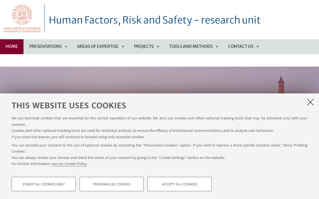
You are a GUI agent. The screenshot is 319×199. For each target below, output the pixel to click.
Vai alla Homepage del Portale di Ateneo (22, 18)
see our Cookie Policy (69, 163)
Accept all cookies (179, 184)
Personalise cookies (111, 184)
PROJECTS (144, 46)
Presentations (45, 46)
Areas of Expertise (97, 46)
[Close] (310, 102)
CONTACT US (240, 46)
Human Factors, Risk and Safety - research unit (155, 20)
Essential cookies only (44, 184)
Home (12, 46)
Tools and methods (191, 46)
